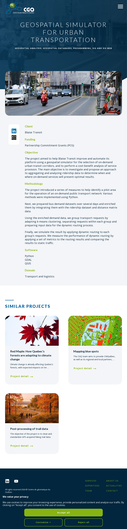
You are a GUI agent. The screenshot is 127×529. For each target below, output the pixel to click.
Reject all (83, 473)
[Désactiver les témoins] (121, 525)
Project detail (19, 376)
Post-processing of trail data (29, 428)
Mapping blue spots (86, 351)
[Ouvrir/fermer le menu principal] (120, 6)
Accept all (63, 463)
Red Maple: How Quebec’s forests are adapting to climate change (30, 355)
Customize (43, 474)
